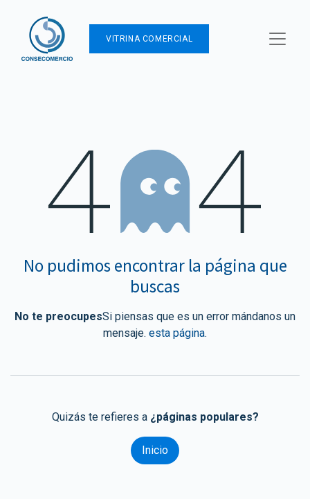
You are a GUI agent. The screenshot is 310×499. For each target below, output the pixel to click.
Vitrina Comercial (149, 39)
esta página (177, 333)
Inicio (155, 450)
